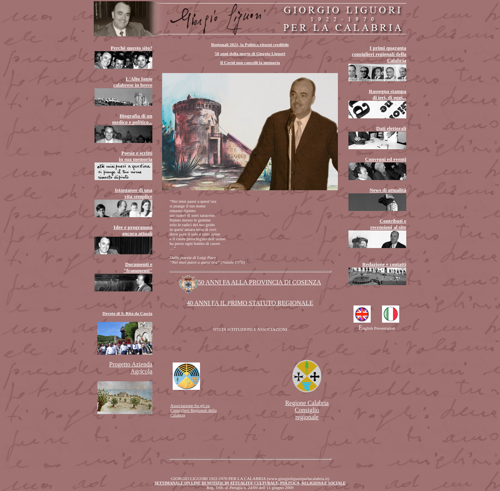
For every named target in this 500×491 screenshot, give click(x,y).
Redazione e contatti (384, 264)
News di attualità (388, 190)
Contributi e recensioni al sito (388, 224)
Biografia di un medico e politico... (132, 119)
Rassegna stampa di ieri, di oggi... (387, 94)
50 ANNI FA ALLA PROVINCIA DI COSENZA (250, 282)
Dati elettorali (391, 128)
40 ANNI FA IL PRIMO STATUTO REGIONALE (250, 303)
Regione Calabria (307, 410)
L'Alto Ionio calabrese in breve (132, 82)
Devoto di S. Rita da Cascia (127, 313)
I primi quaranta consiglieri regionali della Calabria (379, 54)
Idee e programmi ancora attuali (133, 230)
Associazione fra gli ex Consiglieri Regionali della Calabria (193, 410)
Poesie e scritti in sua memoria (135, 156)
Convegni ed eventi (385, 159)
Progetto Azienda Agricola (130, 368)
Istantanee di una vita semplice (133, 193)
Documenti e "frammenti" (137, 267)
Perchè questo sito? (131, 48)
